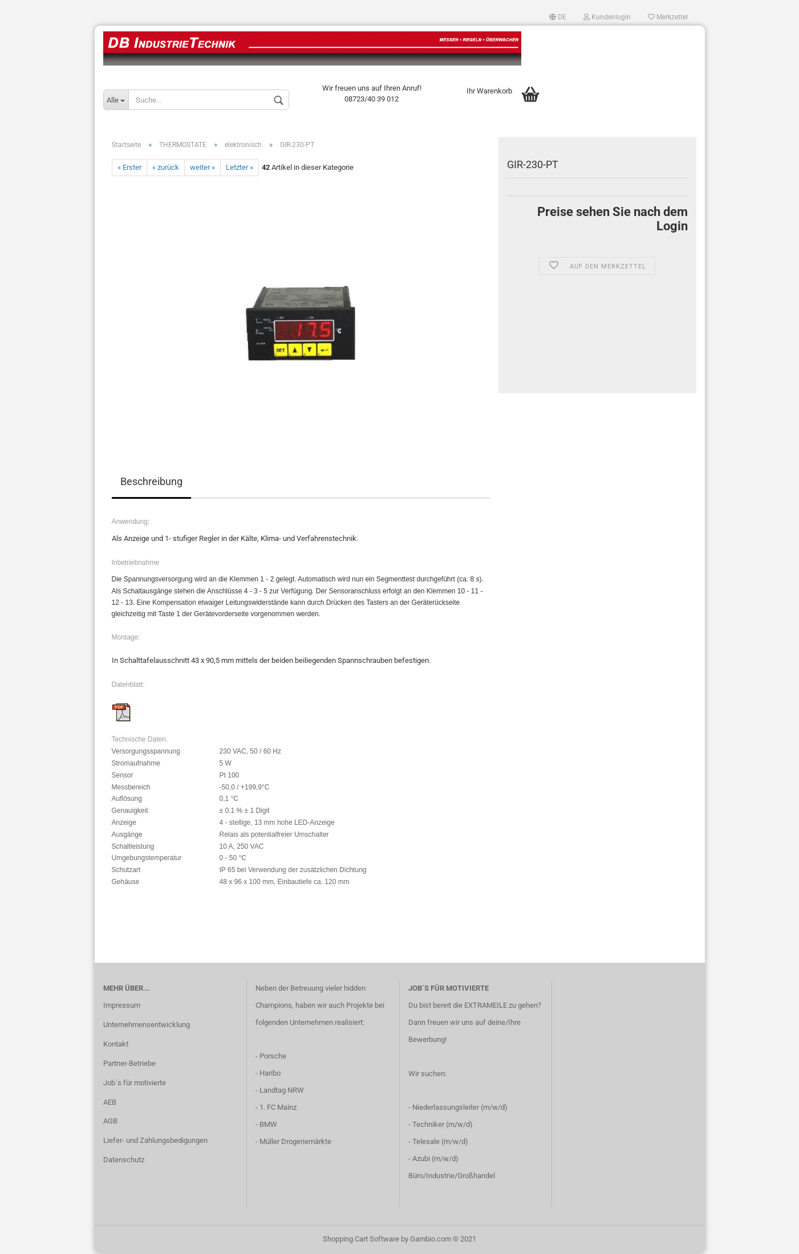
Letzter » (239, 167)
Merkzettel (668, 17)
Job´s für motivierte (134, 1082)
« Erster (129, 167)
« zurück (165, 167)
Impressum (121, 1005)
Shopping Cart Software (361, 1239)
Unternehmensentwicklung (146, 1024)
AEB (109, 1102)
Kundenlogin (607, 17)
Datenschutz (123, 1159)
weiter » (202, 167)
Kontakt (115, 1044)
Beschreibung (151, 481)
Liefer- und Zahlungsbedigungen (155, 1140)
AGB (110, 1121)
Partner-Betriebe (129, 1063)
